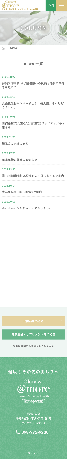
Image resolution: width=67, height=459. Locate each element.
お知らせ (14, 48)
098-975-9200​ (34, 432)
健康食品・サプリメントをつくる (33, 334)
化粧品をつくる (33, 321)
